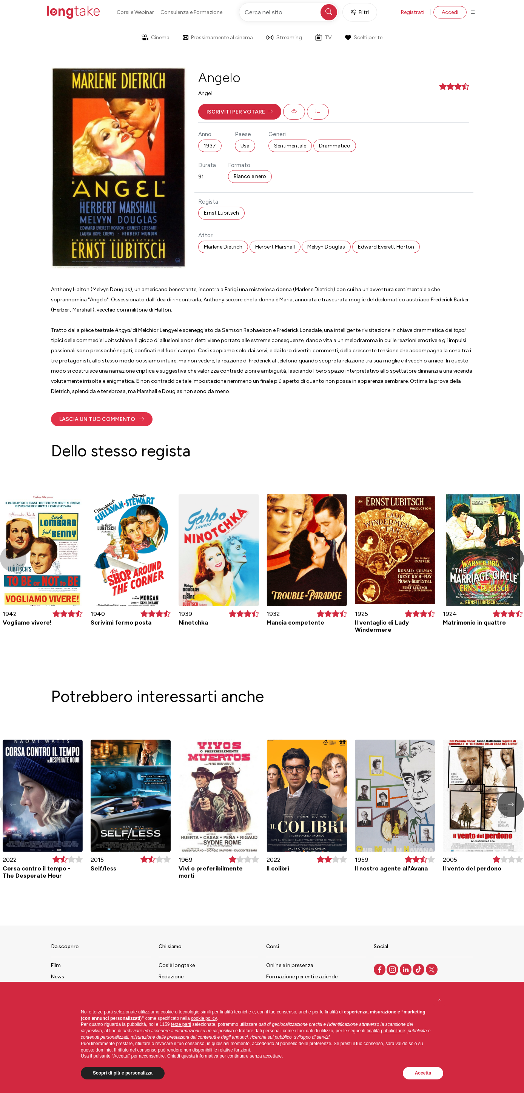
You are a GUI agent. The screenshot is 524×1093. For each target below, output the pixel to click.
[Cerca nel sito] (289, 12)
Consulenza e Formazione (191, 12)
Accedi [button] (450, 12)
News (57, 976)
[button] (239, 112)
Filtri (360, 12)
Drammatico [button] (334, 146)
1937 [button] (210, 146)
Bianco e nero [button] (250, 176)
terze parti (181, 1024)
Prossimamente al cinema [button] (218, 37)
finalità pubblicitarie (386, 1030)
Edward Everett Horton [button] (386, 247)
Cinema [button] (156, 37)
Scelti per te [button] (363, 37)
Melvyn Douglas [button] (326, 247)
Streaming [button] (284, 37)
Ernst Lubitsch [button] (221, 213)
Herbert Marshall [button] (275, 247)
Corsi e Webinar (135, 12)
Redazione (171, 976)
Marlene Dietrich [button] (223, 247)
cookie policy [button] (204, 1018)
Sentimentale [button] (290, 146)
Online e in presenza (289, 965)
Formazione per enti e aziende (302, 976)
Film (56, 965)
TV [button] (323, 37)
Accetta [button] (423, 1073)
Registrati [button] (412, 12)
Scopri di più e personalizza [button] (123, 1073)
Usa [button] (245, 146)
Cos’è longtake (177, 965)
